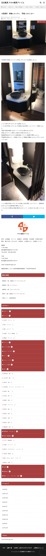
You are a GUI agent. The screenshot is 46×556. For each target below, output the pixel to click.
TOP (4, 548)
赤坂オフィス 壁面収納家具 (9, 298)
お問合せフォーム (38, 548)
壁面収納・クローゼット (11, 431)
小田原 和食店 (29, 7)
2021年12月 (5, 510)
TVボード (7, 311)
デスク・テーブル (9, 351)
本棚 (6, 467)
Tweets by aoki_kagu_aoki (7, 539)
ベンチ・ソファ (9, 360)
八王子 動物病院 (9, 440)
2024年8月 (4, 489)
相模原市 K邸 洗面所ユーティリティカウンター (14, 281)
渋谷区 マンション (10, 405)
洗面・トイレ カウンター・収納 (18, 18)
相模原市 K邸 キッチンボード (9, 285)
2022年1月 (4, 506)
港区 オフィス (9, 329)
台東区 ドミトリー (10, 445)
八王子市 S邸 (9, 378)
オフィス (7, 316)
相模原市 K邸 (8, 427)
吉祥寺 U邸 (8, 382)
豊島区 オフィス (9, 338)
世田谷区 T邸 (8, 373)
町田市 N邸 (8, 422)
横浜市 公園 (8, 462)
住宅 (6, 369)
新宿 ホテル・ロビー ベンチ (12, 458)
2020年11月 (5, 515)
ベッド (6, 356)
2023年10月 (5, 498)
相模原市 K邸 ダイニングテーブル (11, 289)
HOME (4, 7)
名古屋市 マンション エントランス (14, 387)
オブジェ (7, 342)
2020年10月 (5, 519)
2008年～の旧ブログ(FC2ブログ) (23, 548)
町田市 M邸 (8, 418)
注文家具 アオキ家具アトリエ (12, 2)
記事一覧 (11, 7)
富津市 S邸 (8, 391)
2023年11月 (5, 493)
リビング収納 (8, 365)
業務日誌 (7, 471)
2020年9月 (4, 523)
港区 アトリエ (9, 325)
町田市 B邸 (8, 409)
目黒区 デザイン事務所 (11, 333)
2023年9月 (4, 502)
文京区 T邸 (8, 396)
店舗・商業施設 (19, 7)
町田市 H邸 (8, 413)
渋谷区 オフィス (9, 320)
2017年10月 (5, 527)
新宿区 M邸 (8, 400)
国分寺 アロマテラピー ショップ (13, 449)
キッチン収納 (8, 347)
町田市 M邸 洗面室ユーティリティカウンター (13, 293)
